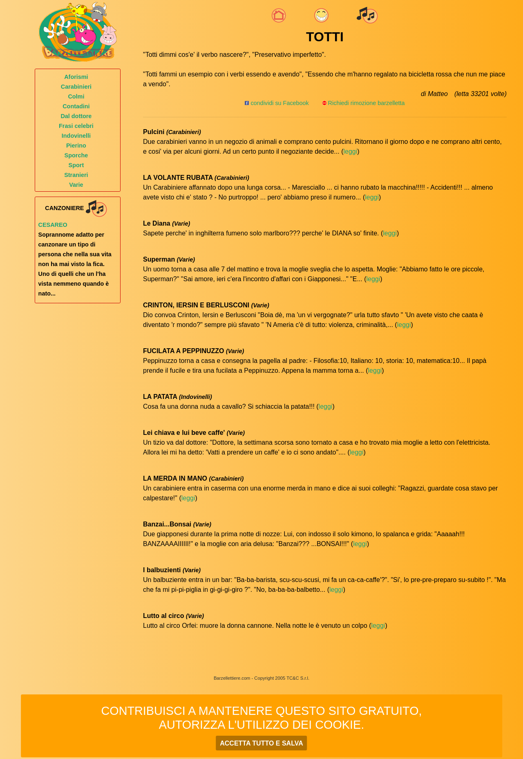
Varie (76, 184)
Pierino (76, 145)
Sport (76, 165)
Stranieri (76, 175)
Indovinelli (76, 135)
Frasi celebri (76, 126)
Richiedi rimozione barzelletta (366, 103)
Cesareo (52, 225)
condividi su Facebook (276, 103)
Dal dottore (76, 116)
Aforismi (76, 77)
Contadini (76, 106)
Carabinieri (76, 86)
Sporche (76, 155)
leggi (350, 151)
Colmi (76, 96)
